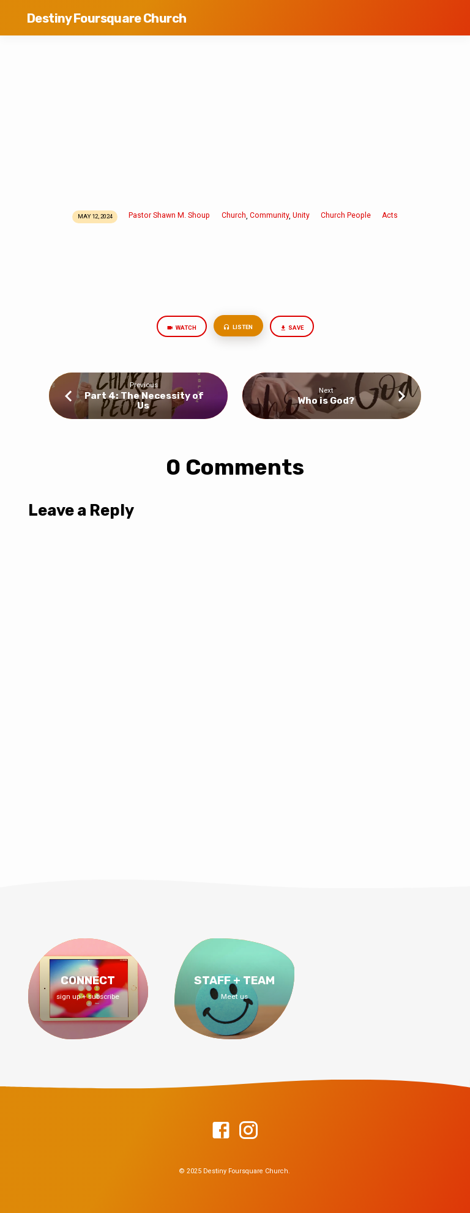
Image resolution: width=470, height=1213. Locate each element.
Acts (390, 215)
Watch (181, 328)
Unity (301, 215)
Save (291, 328)
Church (234, 215)
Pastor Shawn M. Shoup (169, 215)
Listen (237, 328)
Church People (346, 215)
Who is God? (325, 400)
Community (269, 215)
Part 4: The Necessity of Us (144, 400)
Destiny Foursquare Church (106, 18)
